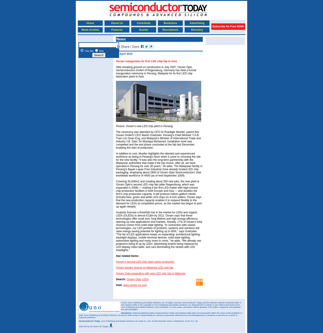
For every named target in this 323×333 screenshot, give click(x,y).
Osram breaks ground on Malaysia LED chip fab (144, 267)
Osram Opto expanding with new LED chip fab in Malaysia (151, 273)
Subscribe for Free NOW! (228, 26)
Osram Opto (134, 279)
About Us (117, 23)
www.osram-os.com (135, 285)
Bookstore (170, 23)
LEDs (145, 279)
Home (90, 23)
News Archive (90, 29)
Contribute (144, 23)
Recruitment (170, 29)
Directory (197, 29)
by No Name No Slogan (100, 326)
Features (116, 29)
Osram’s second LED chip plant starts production (145, 261)
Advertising (197, 23)
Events (143, 29)
